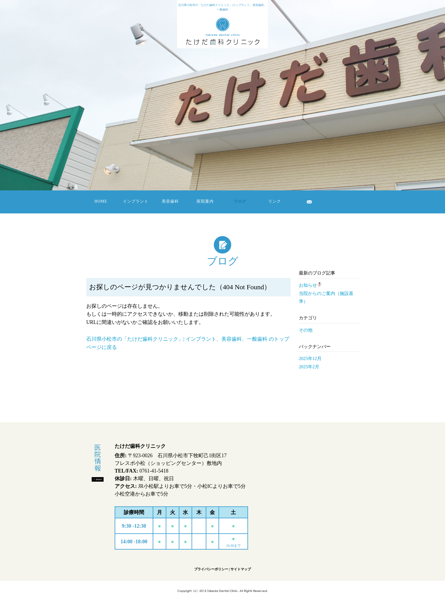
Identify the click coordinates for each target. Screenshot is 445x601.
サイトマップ (240, 569)
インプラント (135, 201)
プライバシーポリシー (211, 569)
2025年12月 (310, 358)
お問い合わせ (309, 201)
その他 (305, 330)
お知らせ (310, 285)
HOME (101, 201)
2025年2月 (309, 366)
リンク (274, 201)
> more (98, 479)
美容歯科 (170, 201)
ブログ (240, 201)
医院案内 (205, 201)
